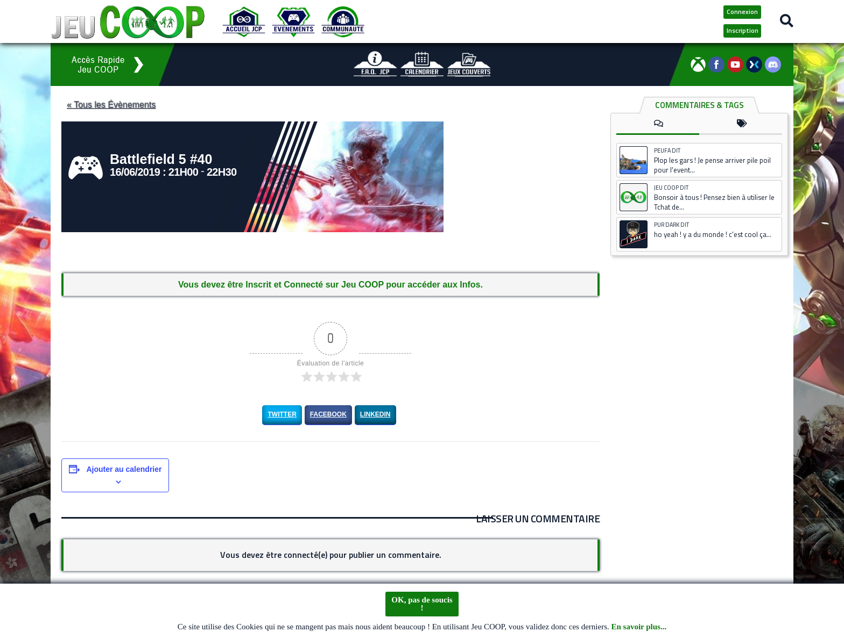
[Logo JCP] (128, 21)
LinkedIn (375, 414)
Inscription (742, 30)
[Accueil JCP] (244, 21)
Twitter (282, 414)
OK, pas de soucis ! (421, 607)
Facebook (328, 414)
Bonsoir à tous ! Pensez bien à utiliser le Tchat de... (714, 202)
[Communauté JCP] (343, 21)
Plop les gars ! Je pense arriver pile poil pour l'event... (712, 165)
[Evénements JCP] (293, 21)
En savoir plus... (639, 630)
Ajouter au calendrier (123, 469)
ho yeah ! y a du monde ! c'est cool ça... (712, 234)
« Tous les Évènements (114, 104)
